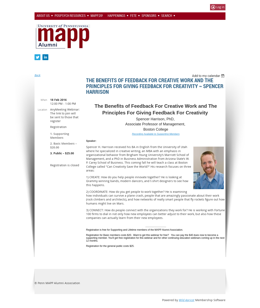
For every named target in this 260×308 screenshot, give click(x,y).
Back (37, 75)
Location (42, 109)
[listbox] (208, 75)
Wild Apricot (186, 300)
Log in (220, 7)
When (44, 99)
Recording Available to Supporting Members (156, 134)
